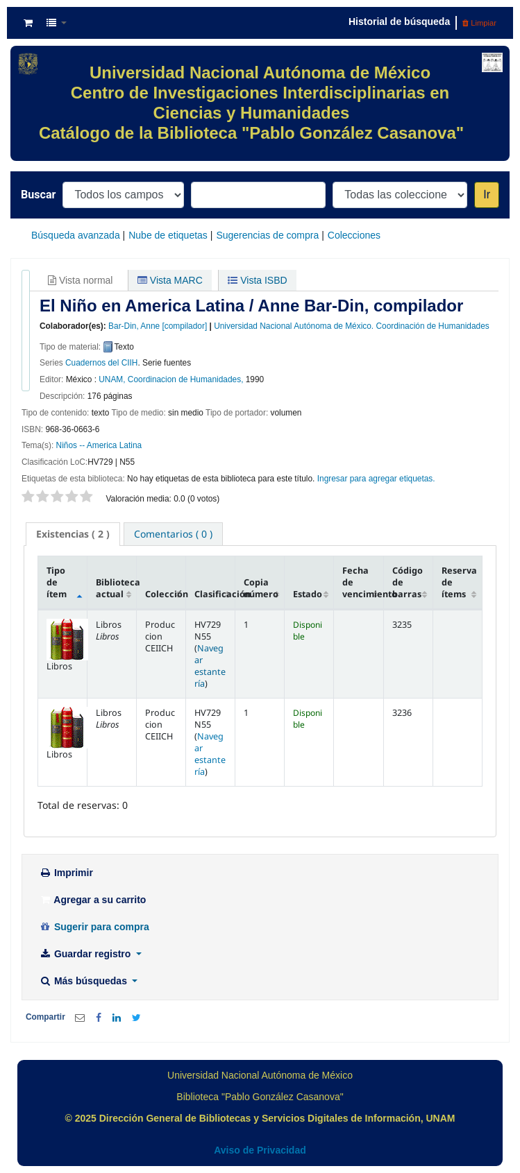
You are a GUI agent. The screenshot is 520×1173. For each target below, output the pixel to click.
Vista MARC (170, 280)
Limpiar (479, 23)
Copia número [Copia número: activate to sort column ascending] (261, 588)
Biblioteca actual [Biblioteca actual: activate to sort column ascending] (116, 588)
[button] (28, 22)
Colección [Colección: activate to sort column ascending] (165, 594)
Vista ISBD (257, 280)
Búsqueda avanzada (75, 235)
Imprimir (66, 872)
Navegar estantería (210, 666)
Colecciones (354, 235)
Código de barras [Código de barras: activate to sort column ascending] (407, 582)
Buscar (38, 194)
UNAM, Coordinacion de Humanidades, (171, 379)
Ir (486, 194)
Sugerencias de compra (267, 235)
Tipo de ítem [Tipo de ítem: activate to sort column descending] (57, 582)
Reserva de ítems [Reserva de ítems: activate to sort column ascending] (459, 582)
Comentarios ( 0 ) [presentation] (173, 533)
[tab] (73, 534)
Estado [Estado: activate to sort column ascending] (307, 594)
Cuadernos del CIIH (101, 363)
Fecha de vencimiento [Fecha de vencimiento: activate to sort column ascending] (362, 582)
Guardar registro (86, 953)
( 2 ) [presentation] (73, 533)
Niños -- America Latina (99, 445)
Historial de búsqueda (399, 21)
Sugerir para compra (94, 926)
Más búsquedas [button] (84, 980)
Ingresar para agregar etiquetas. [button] (376, 478)
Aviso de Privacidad (260, 1150)
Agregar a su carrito (92, 899)
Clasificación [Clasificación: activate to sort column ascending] (214, 594)
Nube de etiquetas (168, 235)
